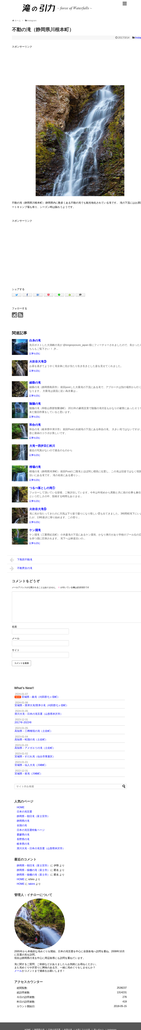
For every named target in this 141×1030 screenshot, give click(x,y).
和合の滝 (35, 424)
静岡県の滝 (23, 820)
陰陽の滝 (35, 403)
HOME (20, 807)
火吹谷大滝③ (37, 361)
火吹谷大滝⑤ (37, 509)
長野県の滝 (23, 839)
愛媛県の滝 (23, 834)
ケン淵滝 (35, 530)
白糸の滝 (35, 340)
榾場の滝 (35, 466)
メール (15, 638)
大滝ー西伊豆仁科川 (42, 445)
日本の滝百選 (24, 811)
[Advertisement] (41, 252)
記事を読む (34, 353)
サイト (15, 650)
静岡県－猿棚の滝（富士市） (33, 870)
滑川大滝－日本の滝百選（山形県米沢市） (41, 848)
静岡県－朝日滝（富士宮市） (33, 816)
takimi (31, 883)
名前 (14, 626)
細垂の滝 (35, 382)
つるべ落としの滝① (42, 488)
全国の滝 (22, 825)
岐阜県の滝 (23, 843)
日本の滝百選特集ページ (31, 830)
